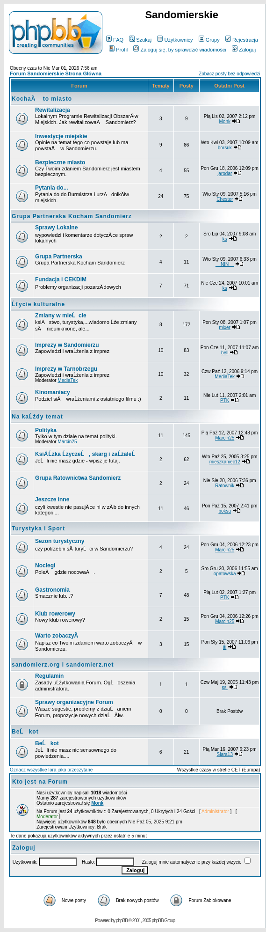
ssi (225, 687)
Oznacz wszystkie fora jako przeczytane (51, 769)
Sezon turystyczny (59, 541)
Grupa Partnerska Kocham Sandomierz (72, 216)
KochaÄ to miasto (42, 98)
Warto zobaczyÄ (59, 635)
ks (225, 239)
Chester (224, 199)
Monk (224, 121)
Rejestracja (241, 40)
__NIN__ (225, 264)
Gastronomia (52, 590)
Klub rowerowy (55, 613)
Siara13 (224, 754)
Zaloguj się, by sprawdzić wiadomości (179, 49)
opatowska (225, 573)
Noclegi (45, 565)
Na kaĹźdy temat (37, 416)
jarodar (224, 173)
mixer (224, 327)
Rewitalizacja (52, 110)
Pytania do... (51, 187)
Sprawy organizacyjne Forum (74, 702)
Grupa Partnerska (58, 256)
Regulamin (49, 676)
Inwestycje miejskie (61, 136)
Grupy (209, 40)
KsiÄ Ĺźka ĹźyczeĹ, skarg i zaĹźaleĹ (87, 454)
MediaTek (68, 380)
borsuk (225, 147)
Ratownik (224, 485)
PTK (224, 400)
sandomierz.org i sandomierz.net (63, 664)
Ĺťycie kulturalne (38, 304)
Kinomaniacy (52, 392)
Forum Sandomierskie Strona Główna (55, 73)
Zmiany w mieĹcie (60, 315)
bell (225, 352)
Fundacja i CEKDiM (60, 279)
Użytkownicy (175, 40)
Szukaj (140, 40)
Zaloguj (244, 49)
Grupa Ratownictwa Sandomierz (78, 478)
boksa (224, 511)
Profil (118, 49)
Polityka (46, 430)
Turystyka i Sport (38, 528)
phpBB (122, 920)
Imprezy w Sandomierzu (67, 345)
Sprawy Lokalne (56, 227)
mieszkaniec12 (224, 461)
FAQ (114, 40)
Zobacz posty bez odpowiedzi (229, 73)
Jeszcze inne (52, 499)
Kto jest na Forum (40, 781)
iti (224, 647)
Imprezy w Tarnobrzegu (66, 369)
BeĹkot (25, 731)
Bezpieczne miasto (60, 162)
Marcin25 (67, 441)
